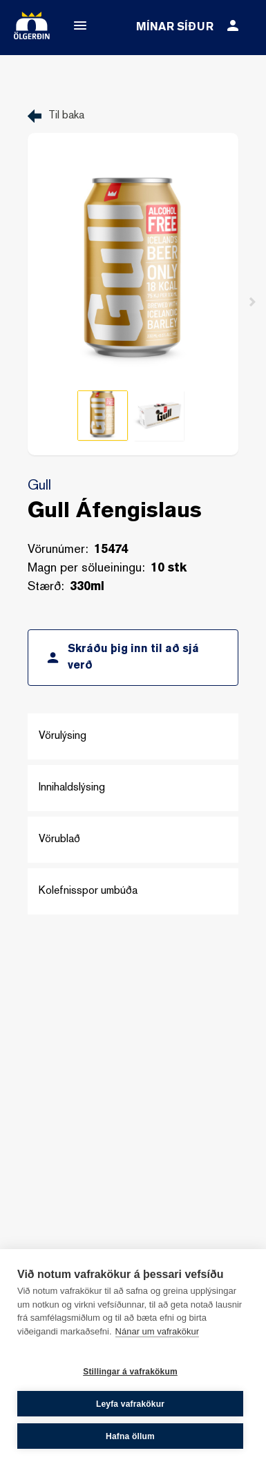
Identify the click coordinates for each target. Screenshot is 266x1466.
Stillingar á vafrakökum (130, 1371)
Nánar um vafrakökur (157, 1331)
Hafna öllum (130, 1436)
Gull (39, 486)
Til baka (66, 116)
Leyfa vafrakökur (130, 1404)
